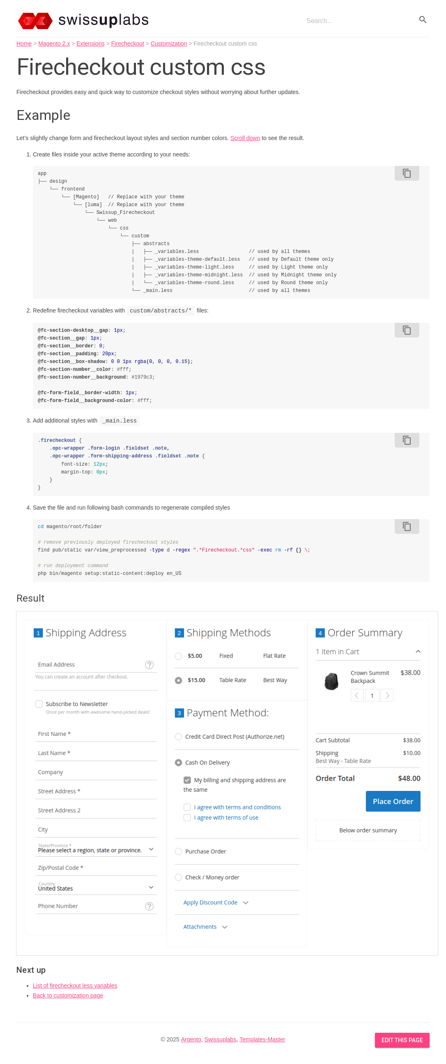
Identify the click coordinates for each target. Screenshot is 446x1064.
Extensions (90, 43)
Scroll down (245, 138)
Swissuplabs (221, 1039)
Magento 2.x (54, 43)
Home (24, 43)
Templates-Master (262, 1039)
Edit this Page (402, 1040)
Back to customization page (68, 995)
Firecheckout (127, 43)
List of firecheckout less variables (75, 985)
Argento (191, 1039)
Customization (169, 43)
